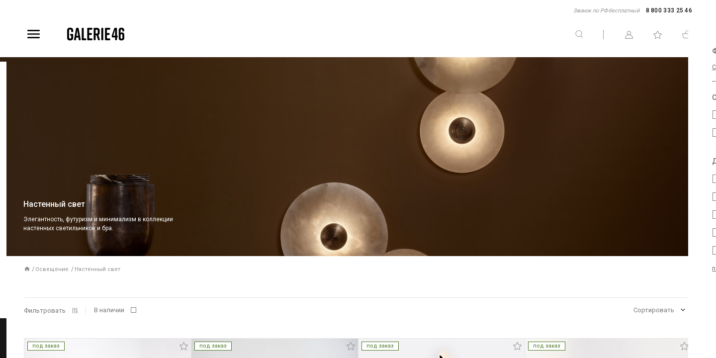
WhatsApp (709, 205)
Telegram (709, 153)
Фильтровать (45, 310)
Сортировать (653, 310)
